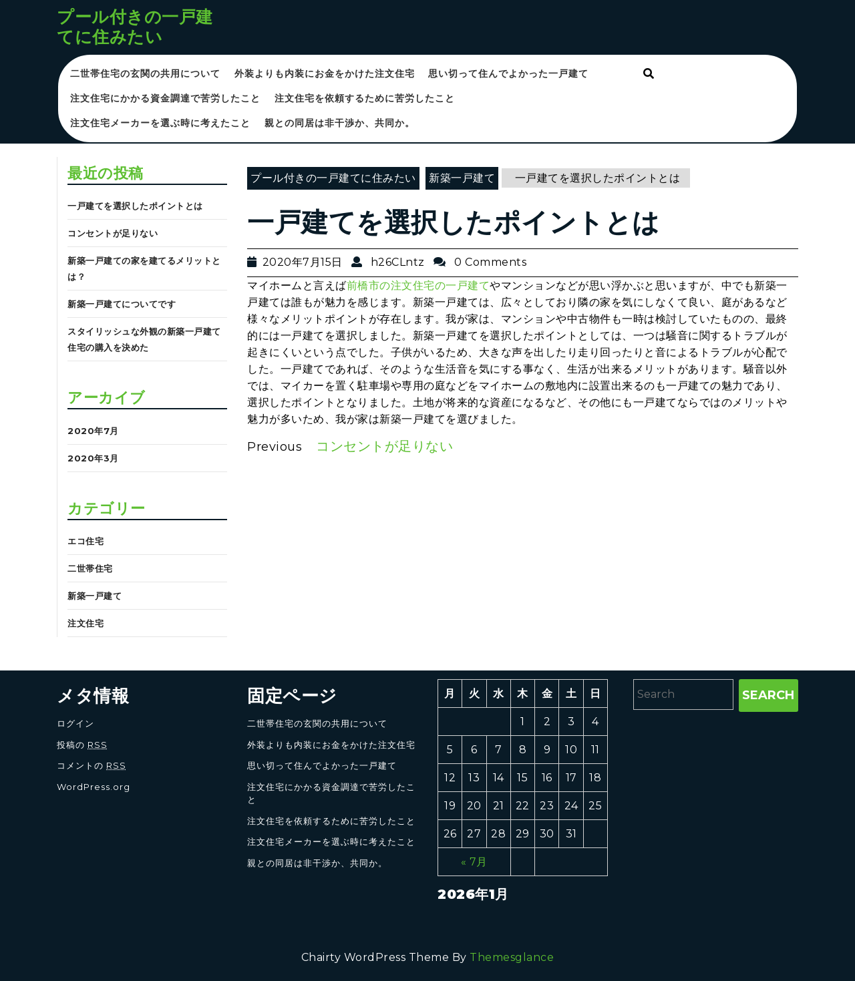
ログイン (75, 723)
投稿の (82, 744)
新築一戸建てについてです (121, 304)
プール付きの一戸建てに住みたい (135, 27)
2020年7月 (93, 430)
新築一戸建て (94, 595)
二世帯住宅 (90, 568)
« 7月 (474, 861)
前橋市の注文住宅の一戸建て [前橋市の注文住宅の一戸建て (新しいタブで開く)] (418, 285)
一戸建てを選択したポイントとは (135, 205)
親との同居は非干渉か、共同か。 (340, 123)
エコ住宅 (85, 541)
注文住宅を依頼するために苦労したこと (365, 98)
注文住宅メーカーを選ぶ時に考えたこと (160, 123)
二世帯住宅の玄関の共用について (145, 73)
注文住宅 (85, 623)
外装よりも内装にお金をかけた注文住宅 (324, 73)
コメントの (91, 765)
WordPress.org (93, 786)
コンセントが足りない (112, 233)
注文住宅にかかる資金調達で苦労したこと (165, 98)
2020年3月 (93, 458)
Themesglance (512, 957)
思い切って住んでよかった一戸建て (508, 73)
